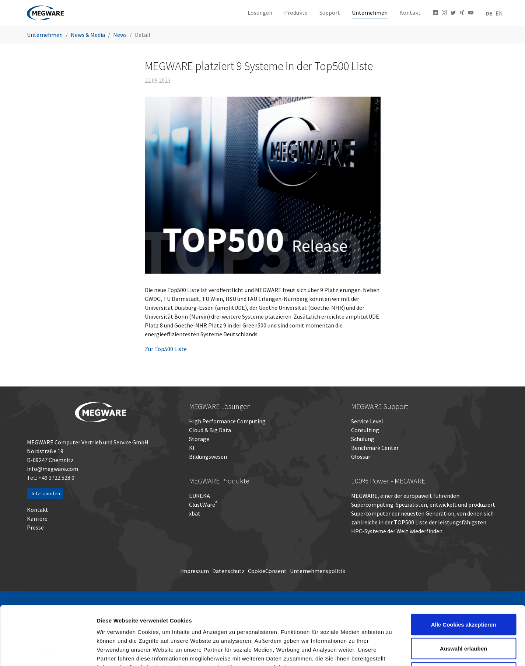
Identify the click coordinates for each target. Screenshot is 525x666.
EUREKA (199, 495)
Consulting (365, 430)
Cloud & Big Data (210, 430)
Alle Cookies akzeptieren (463, 569)
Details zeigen (391, 651)
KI (192, 447)
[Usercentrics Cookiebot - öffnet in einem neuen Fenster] (47, 651)
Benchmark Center (375, 447)
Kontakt (37, 509)
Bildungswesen (208, 456)
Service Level (367, 421)
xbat (194, 513)
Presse (35, 527)
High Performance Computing (227, 421)
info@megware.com (52, 468)
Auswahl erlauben (463, 593)
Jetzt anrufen (45, 493)
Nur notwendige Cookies (463, 617)
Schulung (362, 439)
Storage (199, 439)
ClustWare (203, 504)
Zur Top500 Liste (166, 349)
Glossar (360, 456)
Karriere (37, 518)
